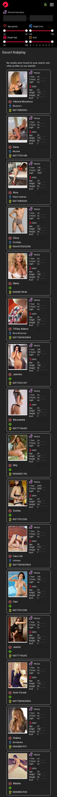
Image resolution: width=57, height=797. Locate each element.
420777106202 (19, 428)
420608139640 (19, 292)
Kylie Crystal (17, 692)
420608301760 (19, 473)
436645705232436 (21, 246)
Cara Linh (16, 556)
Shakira (15, 738)
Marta (14, 283)
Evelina (15, 510)
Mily (13, 465)
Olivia (14, 238)
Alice (13, 192)
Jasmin (15, 647)
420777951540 (19, 155)
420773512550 (19, 519)
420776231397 (19, 383)
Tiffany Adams (18, 329)
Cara (13, 601)
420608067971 (19, 746)
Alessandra (17, 420)
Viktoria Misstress (21, 101)
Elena (14, 147)
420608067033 (19, 792)
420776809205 (19, 110)
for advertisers (45, 4)
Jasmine (15, 374)
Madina (15, 783)
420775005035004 (21, 337)
